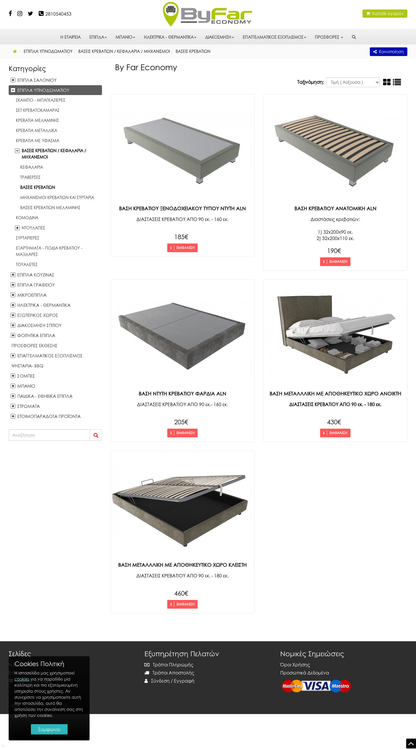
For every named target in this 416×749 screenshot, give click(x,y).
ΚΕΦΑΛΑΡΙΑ (31, 167)
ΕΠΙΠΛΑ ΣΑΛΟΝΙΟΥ (37, 80)
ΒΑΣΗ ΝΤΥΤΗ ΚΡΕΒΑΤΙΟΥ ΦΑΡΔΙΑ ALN (182, 394)
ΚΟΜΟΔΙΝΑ (27, 217)
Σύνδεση (157, 681)
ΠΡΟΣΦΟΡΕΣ (329, 37)
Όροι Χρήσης (295, 665)
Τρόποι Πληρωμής (168, 665)
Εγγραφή (184, 681)
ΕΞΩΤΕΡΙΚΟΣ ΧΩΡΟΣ (37, 315)
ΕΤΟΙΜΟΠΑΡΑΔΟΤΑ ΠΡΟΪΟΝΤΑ (49, 416)
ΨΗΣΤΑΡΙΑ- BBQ (27, 365)
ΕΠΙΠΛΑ (98, 37)
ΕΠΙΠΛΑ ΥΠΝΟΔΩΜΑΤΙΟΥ (43, 90)
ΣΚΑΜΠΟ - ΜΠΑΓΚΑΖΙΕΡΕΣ (40, 100)
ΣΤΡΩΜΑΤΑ (28, 406)
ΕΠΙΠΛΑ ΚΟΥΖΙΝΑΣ (35, 274)
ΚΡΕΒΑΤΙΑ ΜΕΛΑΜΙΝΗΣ (37, 120)
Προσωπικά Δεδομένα (304, 673)
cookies (21, 678)
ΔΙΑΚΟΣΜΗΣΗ (219, 37)
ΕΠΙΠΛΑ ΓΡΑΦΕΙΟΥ (36, 284)
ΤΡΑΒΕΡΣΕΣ (30, 177)
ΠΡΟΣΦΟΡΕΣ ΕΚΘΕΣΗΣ (34, 345)
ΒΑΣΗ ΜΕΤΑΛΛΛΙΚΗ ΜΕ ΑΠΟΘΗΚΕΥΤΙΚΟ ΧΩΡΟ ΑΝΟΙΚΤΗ (335, 394)
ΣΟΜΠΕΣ (26, 375)
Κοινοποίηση (388, 51)
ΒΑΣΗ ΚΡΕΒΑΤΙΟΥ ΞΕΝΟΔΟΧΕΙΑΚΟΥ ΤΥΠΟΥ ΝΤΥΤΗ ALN (182, 208)
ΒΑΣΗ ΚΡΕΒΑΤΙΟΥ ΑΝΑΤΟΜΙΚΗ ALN (335, 208)
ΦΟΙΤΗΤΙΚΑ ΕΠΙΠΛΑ (36, 335)
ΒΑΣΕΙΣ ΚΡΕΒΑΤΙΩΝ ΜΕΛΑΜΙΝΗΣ (50, 207)
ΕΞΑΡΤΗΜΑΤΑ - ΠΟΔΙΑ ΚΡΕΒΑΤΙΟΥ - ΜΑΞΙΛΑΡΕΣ (49, 251)
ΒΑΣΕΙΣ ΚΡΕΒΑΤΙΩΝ (37, 187)
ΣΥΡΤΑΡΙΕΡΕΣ (27, 237)
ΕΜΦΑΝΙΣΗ (182, 247)
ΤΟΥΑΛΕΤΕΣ (27, 264)
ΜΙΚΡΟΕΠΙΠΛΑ (32, 295)
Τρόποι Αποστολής (169, 673)
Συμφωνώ (49, 729)
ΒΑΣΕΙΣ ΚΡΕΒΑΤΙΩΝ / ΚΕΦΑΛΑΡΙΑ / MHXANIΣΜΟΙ (54, 153)
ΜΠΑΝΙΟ (125, 37)
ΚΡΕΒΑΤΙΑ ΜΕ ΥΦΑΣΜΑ (37, 140)
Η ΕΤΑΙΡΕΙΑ (70, 37)
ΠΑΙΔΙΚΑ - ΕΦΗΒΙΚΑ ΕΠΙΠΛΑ (45, 396)
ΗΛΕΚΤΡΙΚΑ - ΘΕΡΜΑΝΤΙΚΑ (170, 37)
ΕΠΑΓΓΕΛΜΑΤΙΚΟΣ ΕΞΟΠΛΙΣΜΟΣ (274, 37)
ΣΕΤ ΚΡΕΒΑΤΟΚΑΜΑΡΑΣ (38, 110)
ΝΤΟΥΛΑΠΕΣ (33, 227)
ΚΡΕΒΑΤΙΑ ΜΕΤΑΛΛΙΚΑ (36, 130)
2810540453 (58, 14)
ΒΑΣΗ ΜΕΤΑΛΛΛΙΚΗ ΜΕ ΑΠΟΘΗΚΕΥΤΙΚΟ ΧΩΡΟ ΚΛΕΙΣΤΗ (182, 565)
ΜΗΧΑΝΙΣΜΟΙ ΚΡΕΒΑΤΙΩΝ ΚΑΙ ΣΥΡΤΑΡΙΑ (57, 197)
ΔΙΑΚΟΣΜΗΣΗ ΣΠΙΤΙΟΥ (39, 325)
